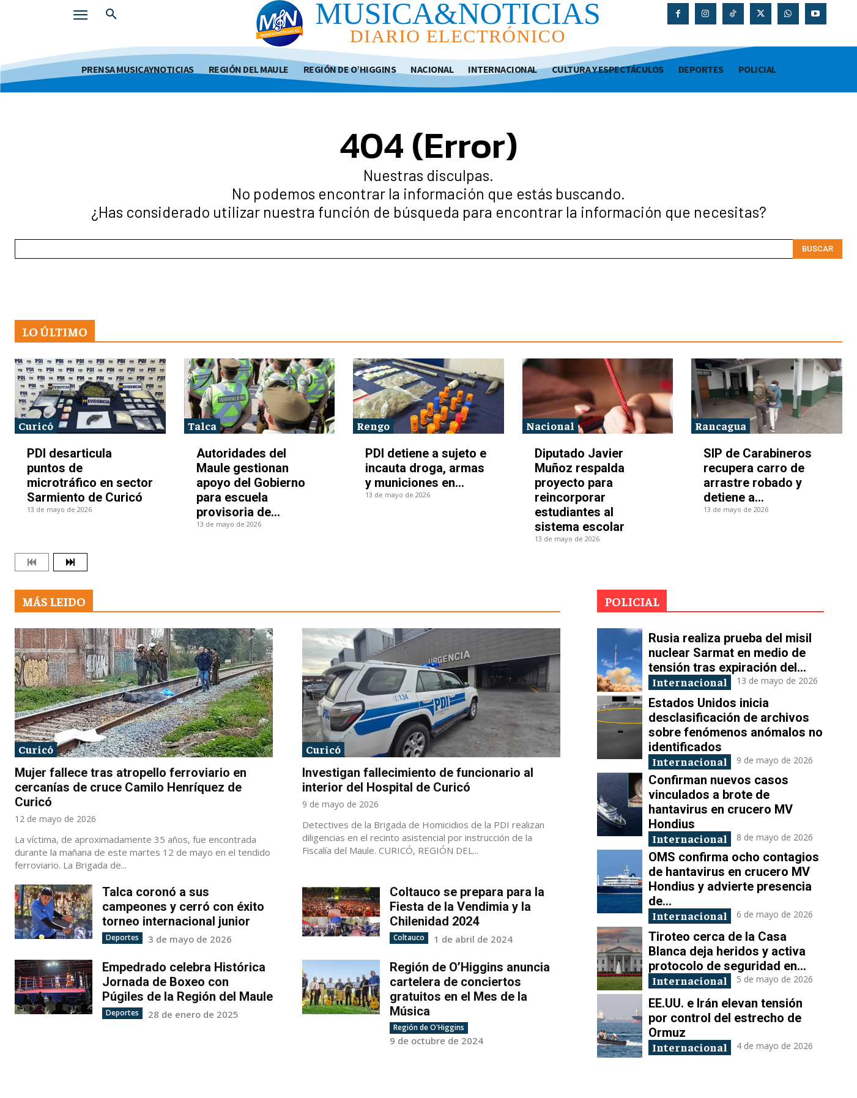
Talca (202, 425)
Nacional (550, 425)
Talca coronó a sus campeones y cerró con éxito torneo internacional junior (183, 907)
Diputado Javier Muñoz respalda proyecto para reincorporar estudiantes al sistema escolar (580, 490)
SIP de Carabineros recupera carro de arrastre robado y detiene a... (757, 475)
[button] (111, 14)
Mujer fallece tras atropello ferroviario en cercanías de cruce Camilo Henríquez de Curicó (131, 787)
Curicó (35, 425)
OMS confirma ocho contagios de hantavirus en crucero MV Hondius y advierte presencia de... (733, 879)
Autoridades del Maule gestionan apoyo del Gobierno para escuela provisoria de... (250, 482)
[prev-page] (32, 562)
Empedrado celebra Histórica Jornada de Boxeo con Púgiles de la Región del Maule (187, 982)
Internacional (689, 682)
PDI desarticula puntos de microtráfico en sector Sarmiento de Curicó (90, 475)
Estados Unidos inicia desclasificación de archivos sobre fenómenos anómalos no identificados (735, 725)
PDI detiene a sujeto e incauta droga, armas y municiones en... (425, 468)
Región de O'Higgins (428, 1027)
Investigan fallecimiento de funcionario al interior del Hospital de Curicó (417, 780)
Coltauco (409, 937)
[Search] (817, 249)
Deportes (122, 937)
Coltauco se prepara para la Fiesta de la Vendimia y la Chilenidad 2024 (467, 907)
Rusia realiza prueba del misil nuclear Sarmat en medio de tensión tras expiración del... (730, 653)
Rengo (373, 425)
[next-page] (70, 562)
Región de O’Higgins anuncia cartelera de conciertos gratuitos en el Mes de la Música (470, 989)
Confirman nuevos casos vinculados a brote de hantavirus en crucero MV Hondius (720, 802)
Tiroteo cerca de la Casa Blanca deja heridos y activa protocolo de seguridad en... (727, 951)
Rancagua (720, 425)
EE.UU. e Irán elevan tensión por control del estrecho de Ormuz (725, 1018)
